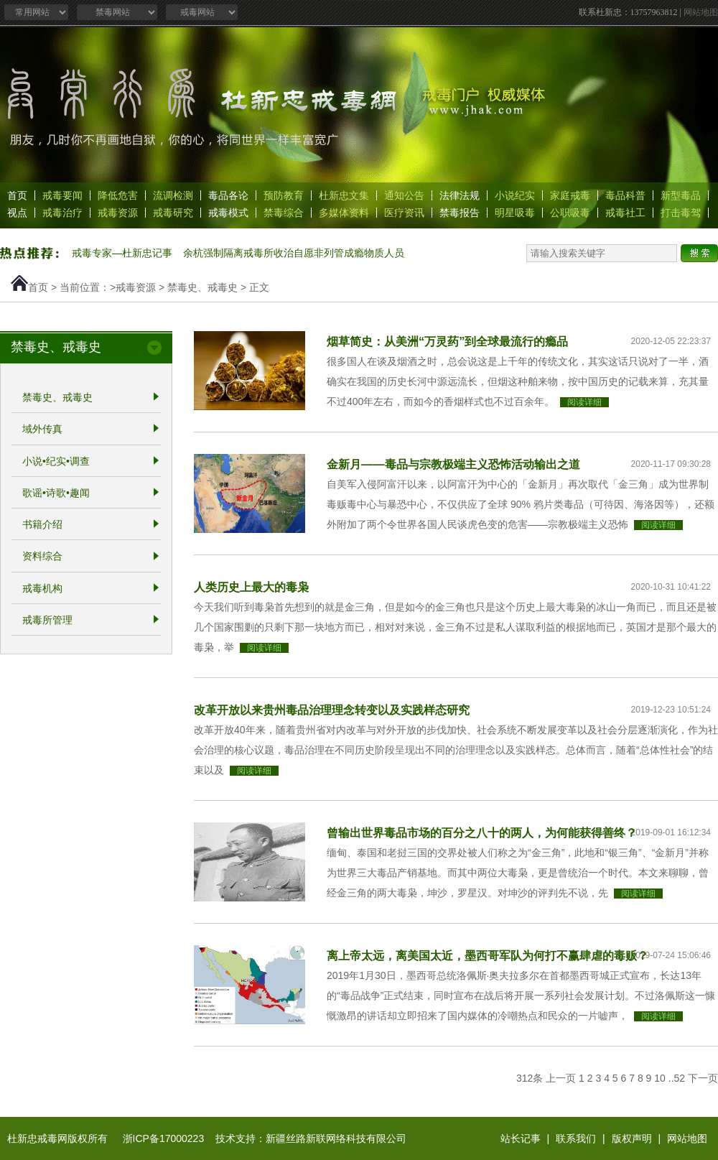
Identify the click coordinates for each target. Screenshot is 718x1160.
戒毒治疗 (62, 212)
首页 (17, 195)
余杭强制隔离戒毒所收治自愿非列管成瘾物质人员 (293, 253)
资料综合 (42, 556)
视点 (17, 212)
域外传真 (42, 429)
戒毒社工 (625, 212)
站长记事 (520, 1138)
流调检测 (173, 195)
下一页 (703, 1078)
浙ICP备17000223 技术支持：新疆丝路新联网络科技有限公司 (264, 1138)
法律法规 (459, 195)
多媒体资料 (344, 212)
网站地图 (701, 12)
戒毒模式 (228, 212)
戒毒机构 (42, 588)
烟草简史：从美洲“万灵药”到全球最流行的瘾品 (447, 341)
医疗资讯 (404, 212)
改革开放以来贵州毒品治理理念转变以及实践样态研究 (332, 709)
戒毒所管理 (47, 620)
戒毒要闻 (62, 195)
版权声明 (632, 1138)
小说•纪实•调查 (56, 461)
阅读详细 (584, 402)
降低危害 (118, 195)
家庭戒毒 (570, 195)
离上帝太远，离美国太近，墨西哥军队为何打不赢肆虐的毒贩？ (487, 955)
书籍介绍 (42, 524)
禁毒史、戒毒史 (202, 287)
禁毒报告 (459, 212)
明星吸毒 (515, 212)
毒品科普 (625, 195)
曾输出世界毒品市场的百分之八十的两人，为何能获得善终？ (482, 832)
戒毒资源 (118, 212)
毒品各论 (228, 195)
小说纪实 (515, 195)
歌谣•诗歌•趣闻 (56, 492)
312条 (529, 1078)
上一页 (561, 1078)
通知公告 (404, 195)
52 (680, 1078)
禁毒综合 (284, 212)
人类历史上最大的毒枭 (251, 586)
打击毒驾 (681, 212)
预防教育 (284, 195)
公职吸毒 (570, 212)
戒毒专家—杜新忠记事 (122, 253)
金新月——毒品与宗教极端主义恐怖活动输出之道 (453, 464)
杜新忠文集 (344, 195)
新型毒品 (681, 195)
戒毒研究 (173, 212)
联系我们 (576, 1138)
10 (660, 1078)
